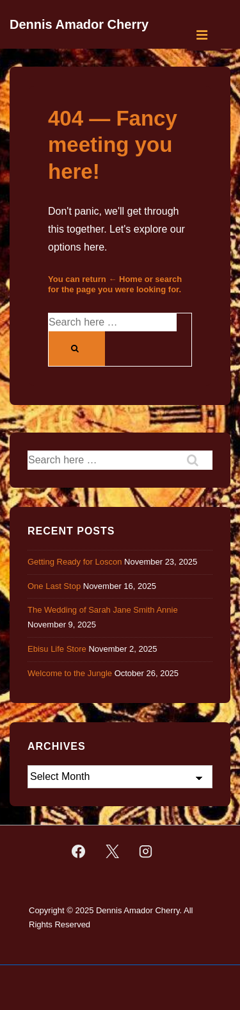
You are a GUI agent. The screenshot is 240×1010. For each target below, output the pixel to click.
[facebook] (78, 851)
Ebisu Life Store (57, 649)
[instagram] (146, 851)
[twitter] (112, 851)
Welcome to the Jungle (70, 673)
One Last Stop (54, 586)
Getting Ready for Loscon (75, 562)
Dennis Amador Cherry (79, 24)
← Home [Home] (125, 279)
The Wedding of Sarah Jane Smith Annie (103, 610)
